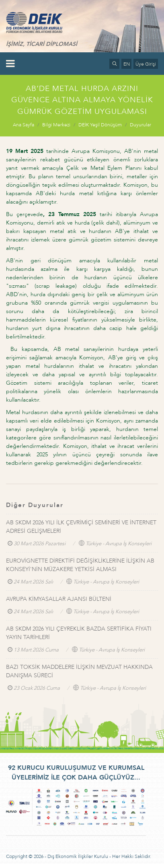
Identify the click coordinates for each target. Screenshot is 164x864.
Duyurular (140, 125)
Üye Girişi (145, 64)
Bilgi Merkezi (56, 125)
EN (126, 64)
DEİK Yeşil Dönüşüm (100, 125)
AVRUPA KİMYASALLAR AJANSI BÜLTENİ (58, 599)
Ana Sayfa (23, 125)
